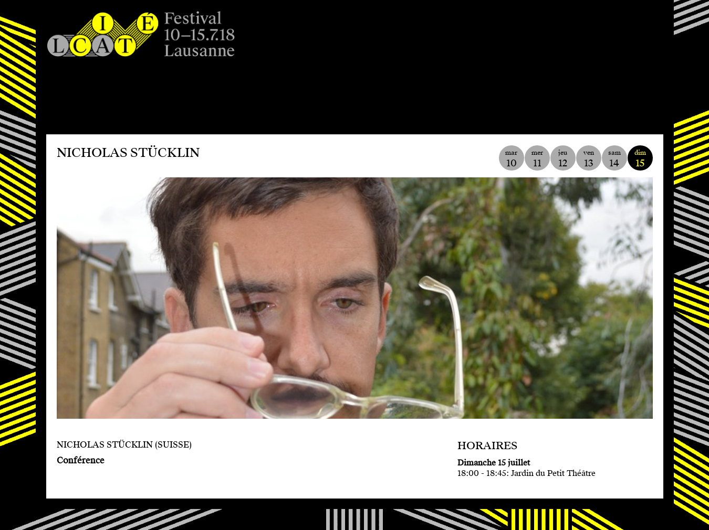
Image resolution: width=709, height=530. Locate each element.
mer (537, 159)
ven (589, 159)
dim (640, 159)
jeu (563, 159)
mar (512, 159)
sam (614, 159)
